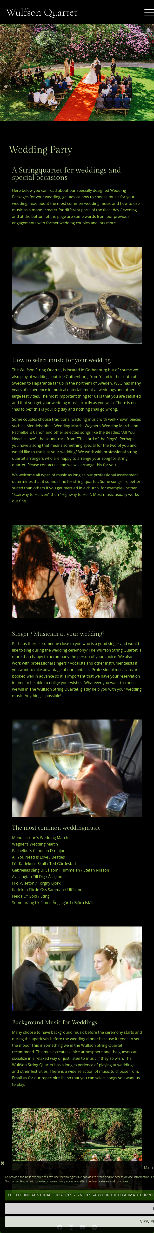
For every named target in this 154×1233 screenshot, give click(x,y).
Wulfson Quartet (41, 12)
